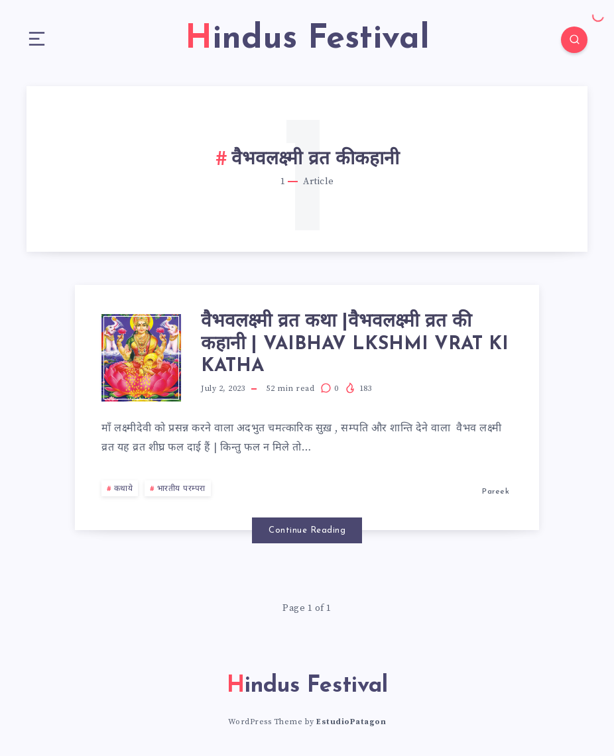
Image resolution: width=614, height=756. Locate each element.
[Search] (574, 40)
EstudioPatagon (351, 722)
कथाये (123, 489)
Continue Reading (307, 530)
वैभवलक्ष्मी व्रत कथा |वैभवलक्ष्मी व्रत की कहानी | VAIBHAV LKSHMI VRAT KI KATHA (355, 344)
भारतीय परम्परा (181, 489)
